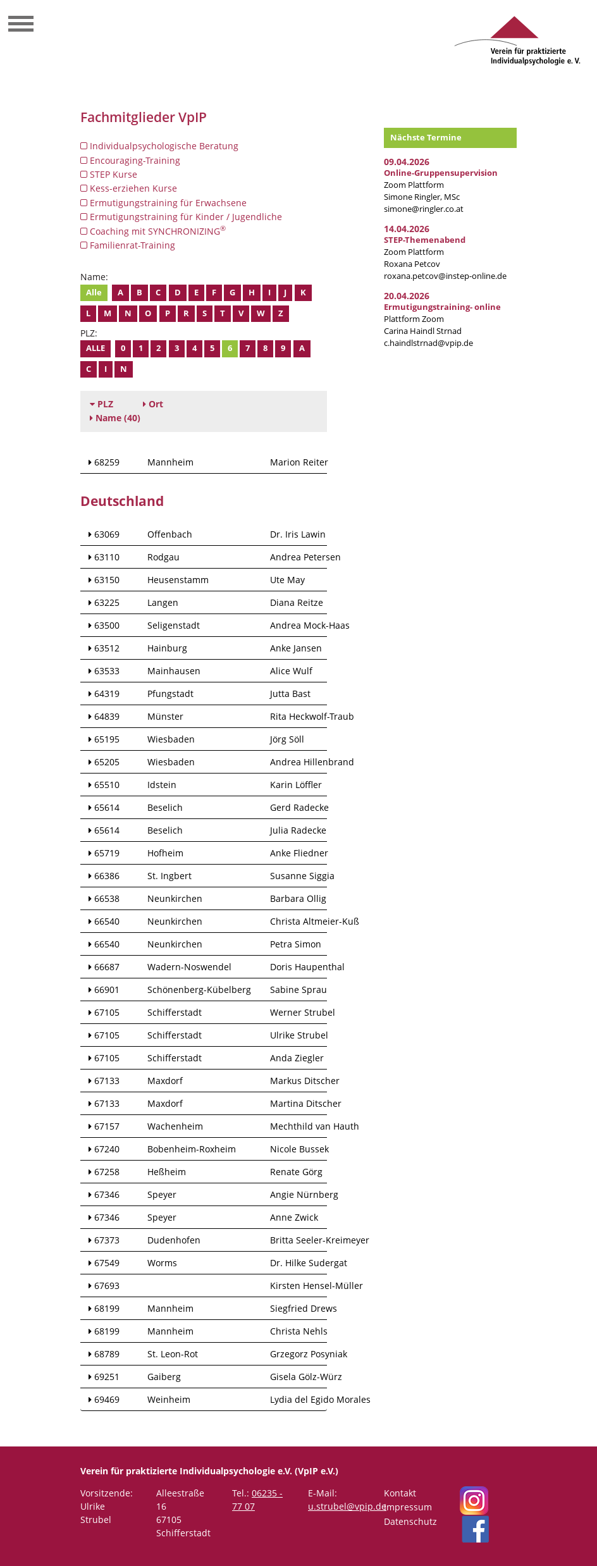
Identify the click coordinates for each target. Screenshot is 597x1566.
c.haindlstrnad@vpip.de (428, 343)
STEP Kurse (108, 174)
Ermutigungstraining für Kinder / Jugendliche (181, 217)
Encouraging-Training (130, 160)
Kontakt (400, 1493)
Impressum (408, 1507)
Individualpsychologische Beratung (159, 146)
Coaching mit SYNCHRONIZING (153, 231)
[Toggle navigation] (21, 25)
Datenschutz (410, 1521)
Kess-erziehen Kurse (128, 188)
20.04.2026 (406, 296)
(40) (115, 418)
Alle (94, 292)
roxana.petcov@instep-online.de (445, 276)
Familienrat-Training (127, 245)
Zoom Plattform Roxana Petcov (424, 252)
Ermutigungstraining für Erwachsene (163, 203)
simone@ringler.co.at (424, 209)
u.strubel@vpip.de (347, 1506)
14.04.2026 (406, 229)
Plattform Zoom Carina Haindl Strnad (442, 319)
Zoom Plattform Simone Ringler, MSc (441, 185)
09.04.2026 (406, 162)
